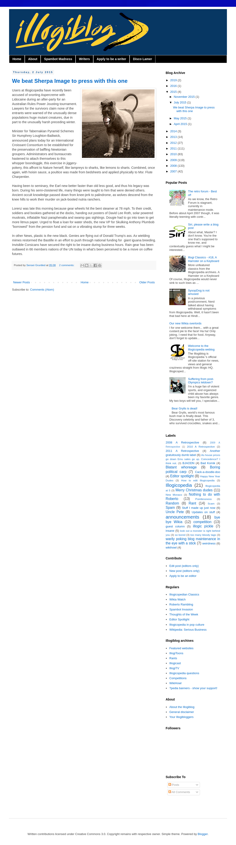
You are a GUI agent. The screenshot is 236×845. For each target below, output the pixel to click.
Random (172, 503)
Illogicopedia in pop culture (186, 624)
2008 (174, 165)
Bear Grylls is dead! (184, 408)
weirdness (209, 543)
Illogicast (175, 663)
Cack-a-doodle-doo (207, 472)
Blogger (203, 834)
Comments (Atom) (42, 289)
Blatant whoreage (181, 467)
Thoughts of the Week (183, 614)
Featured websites (181, 648)
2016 (174, 86)
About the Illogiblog (181, 707)
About (32, 59)
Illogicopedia (179, 485)
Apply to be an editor (182, 576)
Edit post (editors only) (184, 566)
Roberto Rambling (181, 604)
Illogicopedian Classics (184, 594)
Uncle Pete (175, 512)
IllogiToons (176, 653)
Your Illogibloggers (181, 717)
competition (202, 522)
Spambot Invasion (181, 609)
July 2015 (180, 102)
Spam (170, 507)
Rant (192, 503)
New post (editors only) (184, 571)
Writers (84, 59)
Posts (173, 784)
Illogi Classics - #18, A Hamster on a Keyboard (203, 259)
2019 (174, 80)
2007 (174, 171)
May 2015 (181, 118)
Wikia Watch (177, 599)
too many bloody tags (203, 534)
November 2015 (185, 96)
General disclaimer (181, 712)
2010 (174, 154)
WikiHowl (175, 683)
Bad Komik (208, 463)
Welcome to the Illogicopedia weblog (201, 347)
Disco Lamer (142, 59)
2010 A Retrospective (201, 446)
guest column (175, 526)
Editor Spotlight (179, 619)
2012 (174, 143)
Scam (211, 503)
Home (16, 59)
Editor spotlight (182, 476)
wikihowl (171, 547)
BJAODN (188, 463)
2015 (174, 91)
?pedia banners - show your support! (193, 688)
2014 (174, 131)
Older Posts (147, 282)
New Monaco (174, 494)
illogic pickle (203, 526)
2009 (174, 160)
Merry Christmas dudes (194, 490)
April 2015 (181, 124)
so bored (180, 534)
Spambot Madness (58, 59)
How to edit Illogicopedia (197, 480)
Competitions (178, 678)
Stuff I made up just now (198, 507)
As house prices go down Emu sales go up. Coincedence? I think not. (193, 459)
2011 (174, 148)
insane (170, 530)
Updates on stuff (203, 512)
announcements (182, 516)
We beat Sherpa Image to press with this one (70, 81)
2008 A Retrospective (182, 442)
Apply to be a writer (111, 59)
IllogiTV (174, 668)
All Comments (179, 792)
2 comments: (67, 265)
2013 (174, 137)
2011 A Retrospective (182, 451)
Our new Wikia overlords (185, 323)
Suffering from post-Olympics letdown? (201, 380)
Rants (173, 658)
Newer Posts (21, 282)
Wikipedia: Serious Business (187, 629)
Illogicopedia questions (184, 673)
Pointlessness (203, 498)
